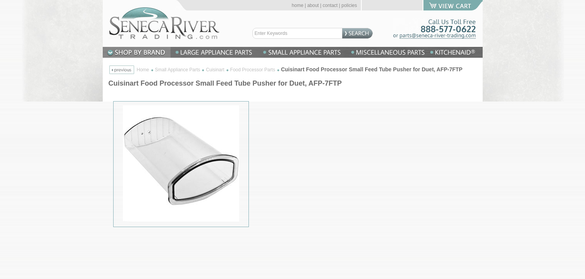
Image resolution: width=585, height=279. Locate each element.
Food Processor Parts (252, 69)
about (313, 5)
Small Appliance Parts (177, 69)
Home (143, 69)
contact (330, 5)
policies (349, 5)
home (298, 5)
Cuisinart (215, 69)
